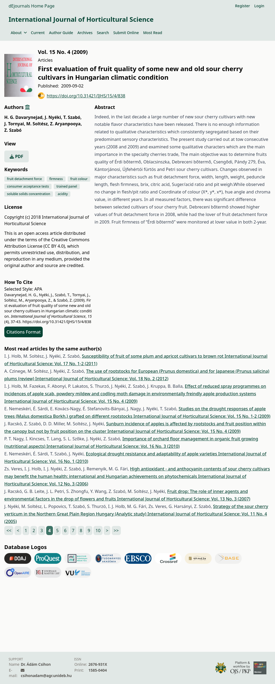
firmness (56, 179)
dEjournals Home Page (32, 6)
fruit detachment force (24, 179)
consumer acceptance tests (28, 186)
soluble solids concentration (28, 194)
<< (8, 530)
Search (103, 32)
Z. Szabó (12, 130)
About (19, 32)
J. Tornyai (14, 124)
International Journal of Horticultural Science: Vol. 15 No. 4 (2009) (71, 401)
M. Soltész (37, 124)
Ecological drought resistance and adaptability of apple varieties (152, 454)
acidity (63, 194)
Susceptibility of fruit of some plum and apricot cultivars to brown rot (153, 356)
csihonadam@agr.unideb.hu (46, 675)
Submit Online (126, 32)
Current (38, 32)
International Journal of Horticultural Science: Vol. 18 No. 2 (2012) (101, 379)
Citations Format (23, 332)
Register (242, 5)
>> (116, 530)
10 (98, 530)
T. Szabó (72, 117)
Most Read (152, 32)
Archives (84, 32)
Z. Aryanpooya (66, 124)
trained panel (66, 186)
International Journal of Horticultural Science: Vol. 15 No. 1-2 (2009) (201, 416)
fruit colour (79, 179)
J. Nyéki (53, 117)
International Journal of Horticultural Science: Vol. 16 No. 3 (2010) (113, 446)
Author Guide (61, 32)
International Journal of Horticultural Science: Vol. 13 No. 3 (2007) (183, 499)
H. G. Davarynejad (24, 117)
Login (259, 5)
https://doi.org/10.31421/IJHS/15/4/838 (81, 95)
